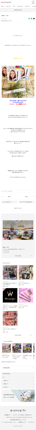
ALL (3, 377)
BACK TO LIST (18, 208)
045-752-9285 (7, 250)
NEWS (2, 6)
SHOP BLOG (20, 6)
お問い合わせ (29, 415)
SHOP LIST (8, 6)
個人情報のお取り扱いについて (17, 419)
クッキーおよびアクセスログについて (22, 417)
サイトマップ (31, 422)
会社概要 (6, 415)
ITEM (14, 6)
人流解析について (22, 422)
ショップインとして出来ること (19, 415)
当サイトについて (10, 417)
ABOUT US (27, 6)
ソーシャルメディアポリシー (8, 422)
